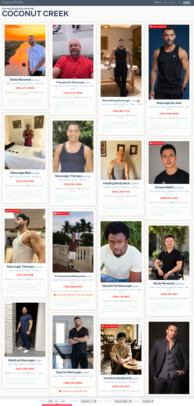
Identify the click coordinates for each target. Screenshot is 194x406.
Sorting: (75, 401)
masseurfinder (12, 2)
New (165, 2)
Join (179, 2)
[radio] (50, 401)
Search (157, 2)
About (172, 2)
